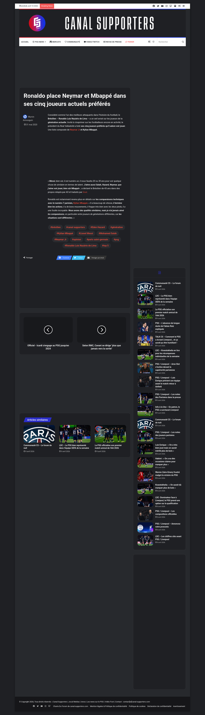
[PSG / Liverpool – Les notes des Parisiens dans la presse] (145, 398)
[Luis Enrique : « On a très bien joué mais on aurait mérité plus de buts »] (145, 448)
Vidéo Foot (109, 702)
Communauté (72, 42)
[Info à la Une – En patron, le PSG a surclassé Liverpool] (145, 411)
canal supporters (76, 227)
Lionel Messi (86, 233)
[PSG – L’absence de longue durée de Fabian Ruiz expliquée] (145, 327)
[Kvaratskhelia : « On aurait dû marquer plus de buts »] (145, 488)
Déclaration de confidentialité (159, 706)
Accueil (25, 42)
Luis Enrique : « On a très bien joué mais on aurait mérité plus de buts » (166, 448)
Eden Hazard (98, 227)
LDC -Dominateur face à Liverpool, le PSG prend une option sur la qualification (167, 500)
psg (117, 239)
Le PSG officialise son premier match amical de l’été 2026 (166, 312)
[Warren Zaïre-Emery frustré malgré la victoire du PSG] (145, 476)
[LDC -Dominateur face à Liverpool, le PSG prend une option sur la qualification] (145, 501)
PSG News (38, 42)
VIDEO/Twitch (92, 42)
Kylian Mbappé (80, 203)
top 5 (105, 245)
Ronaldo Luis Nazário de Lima (81, 245)
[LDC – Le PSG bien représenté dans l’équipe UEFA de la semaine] (75, 434)
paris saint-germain (98, 239)
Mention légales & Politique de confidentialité (108, 706)
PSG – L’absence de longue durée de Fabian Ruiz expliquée (167, 326)
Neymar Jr (75, 129)
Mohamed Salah (108, 233)
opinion (77, 239)
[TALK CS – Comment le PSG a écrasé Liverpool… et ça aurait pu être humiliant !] (145, 340)
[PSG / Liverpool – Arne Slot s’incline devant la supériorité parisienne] (145, 368)
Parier (130, 42)
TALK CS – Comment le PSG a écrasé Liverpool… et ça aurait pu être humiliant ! (168, 340)
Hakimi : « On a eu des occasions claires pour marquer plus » (165, 461)
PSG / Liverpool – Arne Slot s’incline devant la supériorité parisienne (167, 367)
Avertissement (179, 706)
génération (117, 227)
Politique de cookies (137, 706)
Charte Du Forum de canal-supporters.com (70, 706)
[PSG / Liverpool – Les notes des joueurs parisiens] (145, 436)
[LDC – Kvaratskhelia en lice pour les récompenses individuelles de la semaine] (145, 354)
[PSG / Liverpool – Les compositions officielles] (145, 515)
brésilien (56, 227)
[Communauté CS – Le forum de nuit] (39, 434)
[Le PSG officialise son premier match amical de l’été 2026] (110, 434)
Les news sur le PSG (95, 702)
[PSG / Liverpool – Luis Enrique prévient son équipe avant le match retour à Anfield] (145, 381)
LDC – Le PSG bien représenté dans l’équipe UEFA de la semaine (166, 299)
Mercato (55, 42)
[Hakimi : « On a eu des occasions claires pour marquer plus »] (145, 462)
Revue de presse (112, 42)
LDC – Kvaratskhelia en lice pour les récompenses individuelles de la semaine (167, 353)
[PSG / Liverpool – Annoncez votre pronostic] (145, 527)
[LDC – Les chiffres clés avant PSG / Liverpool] (145, 540)
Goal (85, 192)
